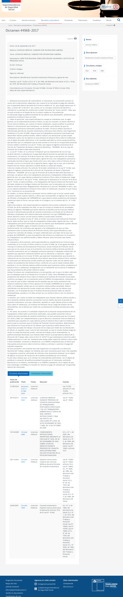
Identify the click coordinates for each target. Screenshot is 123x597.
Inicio (10, 25)
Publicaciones (82, 20)
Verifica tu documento (14, 593)
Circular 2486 (24, 433)
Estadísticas (97, 20)
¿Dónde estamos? (12, 587)
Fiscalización (69, 20)
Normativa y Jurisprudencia (22, 25)
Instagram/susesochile (44, 584)
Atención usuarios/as (29, 20)
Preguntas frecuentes (14, 580)
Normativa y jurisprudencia (50, 20)
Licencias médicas (91, 45)
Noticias (109, 20)
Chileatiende (68, 583)
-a (121, 306)
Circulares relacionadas (18, 373)
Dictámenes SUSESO (40, 25)
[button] (119, 20)
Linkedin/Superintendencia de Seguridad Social (46, 589)
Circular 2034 (24, 460)
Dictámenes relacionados (41, 373)
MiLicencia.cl (68, 587)
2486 (102, 71)
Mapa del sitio (11, 583)
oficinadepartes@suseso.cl (16, 590)
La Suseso (13, 20)
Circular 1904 (24, 506)
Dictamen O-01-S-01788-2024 (25, 389)
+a (121, 301)
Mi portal (106, 7)
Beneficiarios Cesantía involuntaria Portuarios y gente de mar (100, 58)
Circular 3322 (24, 399)
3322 (87, 71)
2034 (94, 71)
